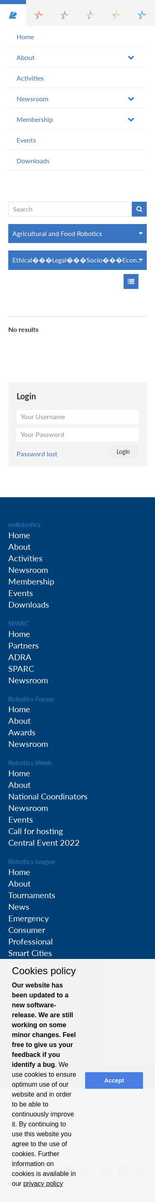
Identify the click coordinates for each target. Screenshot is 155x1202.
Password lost (37, 454)
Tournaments (31, 895)
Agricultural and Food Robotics (57, 233)
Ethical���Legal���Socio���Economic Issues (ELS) (79, 260)
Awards (22, 732)
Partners (23, 645)
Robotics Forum (31, 699)
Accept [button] (114, 1080)
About (26, 57)
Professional (30, 941)
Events (26, 140)
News (18, 906)
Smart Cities (30, 953)
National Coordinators (48, 796)
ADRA (19, 657)
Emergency (28, 918)
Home (25, 37)
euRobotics (24, 524)
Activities (30, 78)
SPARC (18, 623)
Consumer (26, 930)
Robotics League (31, 861)
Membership (35, 119)
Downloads (33, 161)
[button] (13, 13)
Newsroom (32, 99)
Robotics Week (30, 762)
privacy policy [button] (43, 1183)
